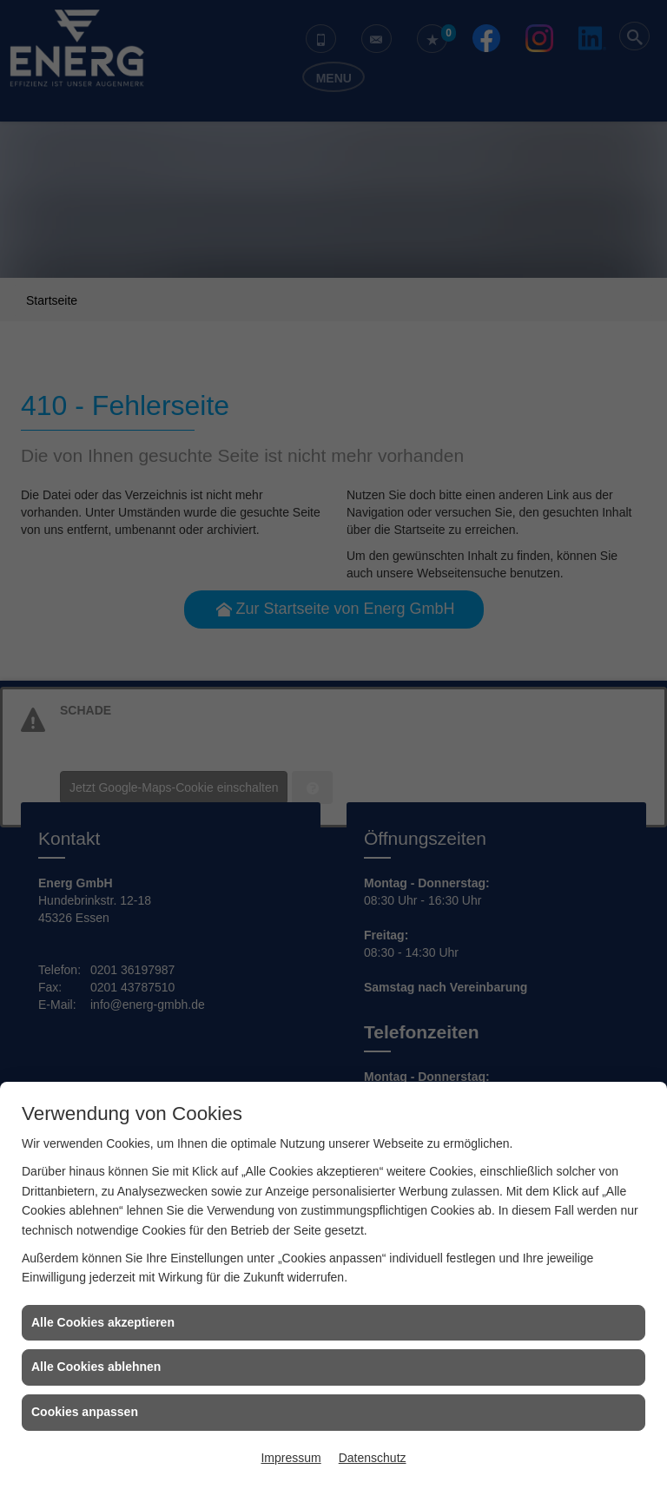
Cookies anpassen (84, 1412)
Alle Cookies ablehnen (96, 1367)
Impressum (290, 1458)
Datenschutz (372, 1458)
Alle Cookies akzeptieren (103, 1322)
